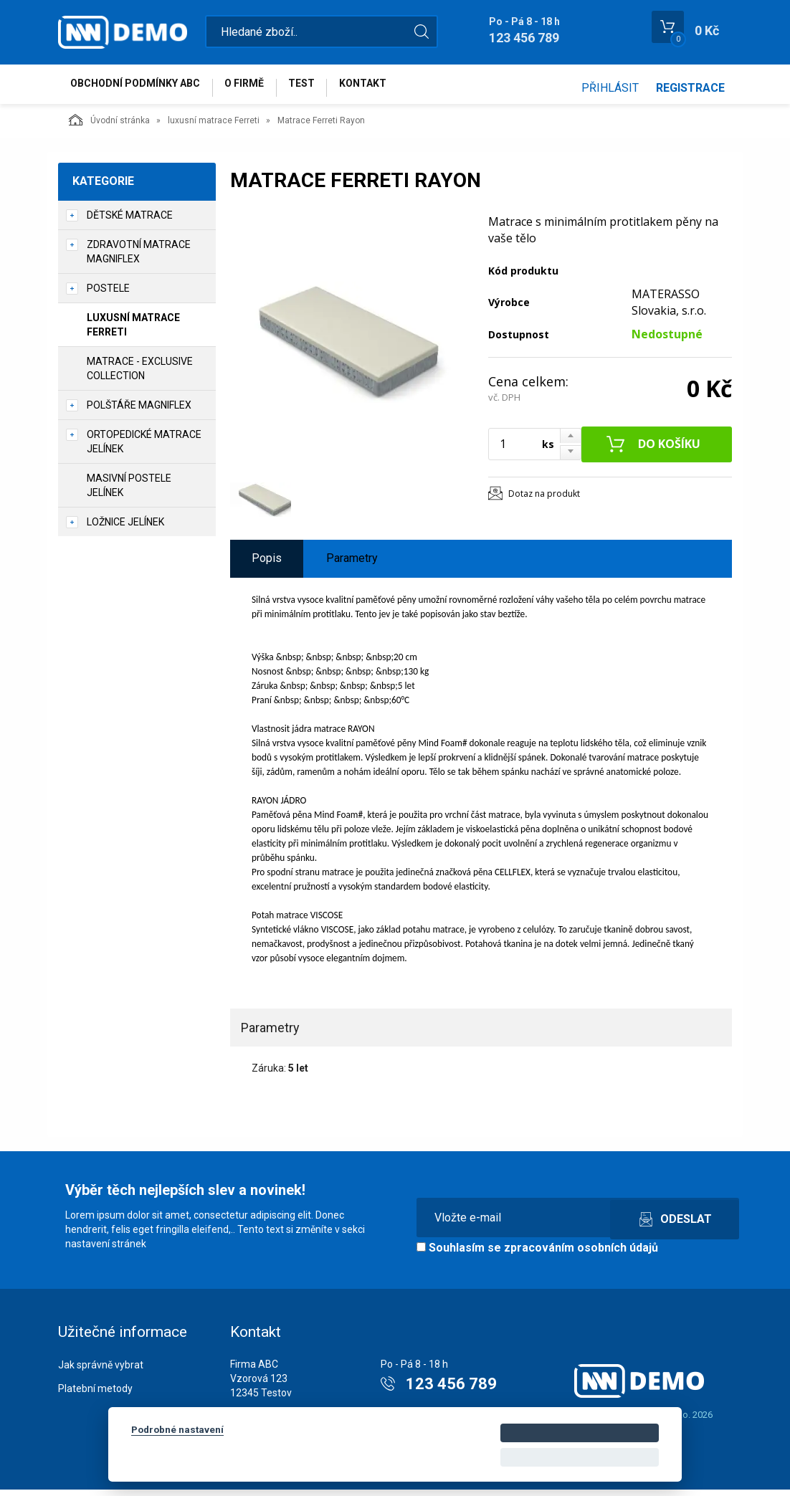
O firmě (256, 87)
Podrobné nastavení (177, 1429)
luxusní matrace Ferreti (214, 127)
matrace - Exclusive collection (140, 375)
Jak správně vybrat (100, 1371)
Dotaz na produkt (544, 500)
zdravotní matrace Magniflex (139, 258)
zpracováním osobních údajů (581, 1254)
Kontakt (390, 87)
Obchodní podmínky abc (139, 87)
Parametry (352, 564)
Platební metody (95, 1395)
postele (108, 294)
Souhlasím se (537, 1254)
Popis (267, 564)
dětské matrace (130, 221)
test (321, 87)
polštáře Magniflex (139, 411)
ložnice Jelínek (125, 528)
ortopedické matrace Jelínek (144, 448)
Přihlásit (610, 88)
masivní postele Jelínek (129, 492)
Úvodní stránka (109, 126)
